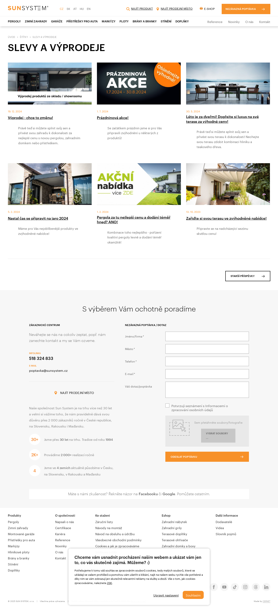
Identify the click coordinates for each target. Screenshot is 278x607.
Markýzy (108, 21)
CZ (62, 8)
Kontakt (264, 21)
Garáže (56, 21)
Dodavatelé (224, 521)
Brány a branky (145, 21)
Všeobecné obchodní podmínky (118, 539)
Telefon (130, 361)
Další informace (227, 515)
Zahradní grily (172, 527)
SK (68, 8)
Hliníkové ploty (18, 551)
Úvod (11, 37)
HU (82, 8)
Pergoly (14, 21)
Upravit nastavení (166, 594)
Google (169, 494)
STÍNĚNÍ (166, 21)
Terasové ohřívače (175, 539)
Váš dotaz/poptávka (138, 386)
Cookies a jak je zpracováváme (117, 545)
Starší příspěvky (243, 276)
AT (75, 8)
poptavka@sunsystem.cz (48, 370)
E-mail (130, 373)
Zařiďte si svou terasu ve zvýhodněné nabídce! (226, 218)
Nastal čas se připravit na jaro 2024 (38, 218)
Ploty (124, 21)
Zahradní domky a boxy (178, 545)
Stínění (13, 563)
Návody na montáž (108, 527)
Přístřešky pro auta (21, 539)
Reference (214, 21)
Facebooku (148, 494)
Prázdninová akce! (113, 117)
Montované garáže (21, 533)
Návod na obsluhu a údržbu (115, 533)
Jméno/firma (134, 336)
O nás (249, 21)
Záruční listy (104, 521)
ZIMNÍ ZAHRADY (36, 21)
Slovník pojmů (226, 533)
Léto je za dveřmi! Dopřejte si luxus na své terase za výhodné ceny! (222, 118)
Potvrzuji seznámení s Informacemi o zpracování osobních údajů (199, 407)
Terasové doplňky (174, 533)
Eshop (166, 515)
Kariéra (60, 533)
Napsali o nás (64, 521)
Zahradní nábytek (174, 521)
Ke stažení (102, 515)
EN (88, 8)
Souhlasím (193, 594)
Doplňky (182, 21)
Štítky (24, 37)
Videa (220, 527)
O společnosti (65, 515)
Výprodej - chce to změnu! (30, 117)
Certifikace (63, 527)
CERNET (266, 601)
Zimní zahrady (18, 527)
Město (129, 348)
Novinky (234, 21)
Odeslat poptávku (184, 456)
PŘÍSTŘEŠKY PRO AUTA (82, 21)
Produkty (14, 515)
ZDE (109, 583)
